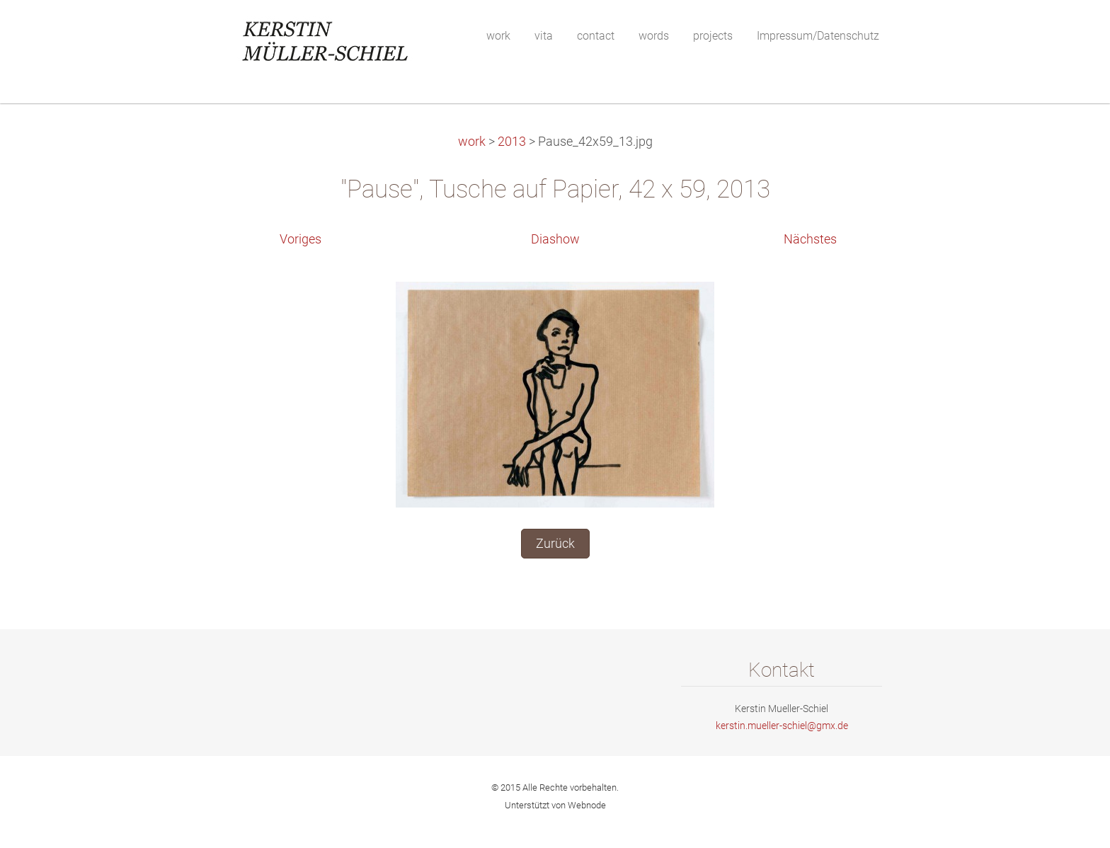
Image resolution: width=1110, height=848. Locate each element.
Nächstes (810, 239)
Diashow (555, 239)
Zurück (555, 544)
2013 (512, 141)
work (472, 141)
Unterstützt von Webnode (555, 805)
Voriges (300, 239)
